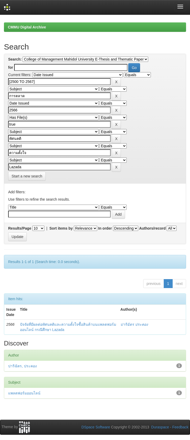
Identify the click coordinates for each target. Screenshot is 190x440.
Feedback (180, 427)
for (10, 67)
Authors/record (152, 228)
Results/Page (19, 228)
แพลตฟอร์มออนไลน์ (24, 393)
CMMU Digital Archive (27, 27)
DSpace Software (95, 427)
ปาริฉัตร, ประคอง (22, 366)
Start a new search (27, 176)
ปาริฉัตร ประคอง (134, 324)
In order (105, 228)
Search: (15, 59)
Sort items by (61, 228)
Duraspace (160, 427)
